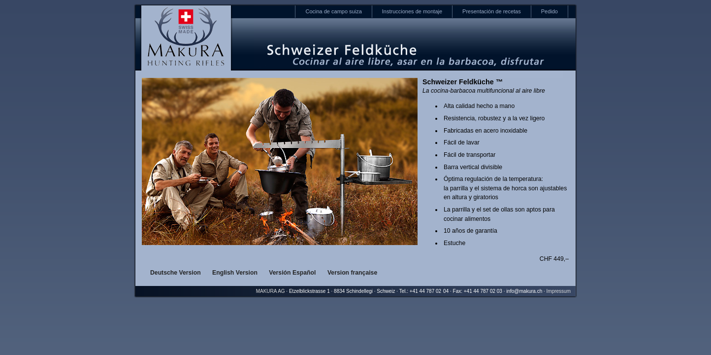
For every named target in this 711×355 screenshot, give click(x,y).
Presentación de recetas (491, 11)
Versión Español (292, 272)
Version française (352, 272)
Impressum (559, 291)
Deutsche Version (175, 272)
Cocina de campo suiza (333, 11)
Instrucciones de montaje (412, 11)
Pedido (549, 11)
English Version (235, 272)
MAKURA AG (270, 291)
